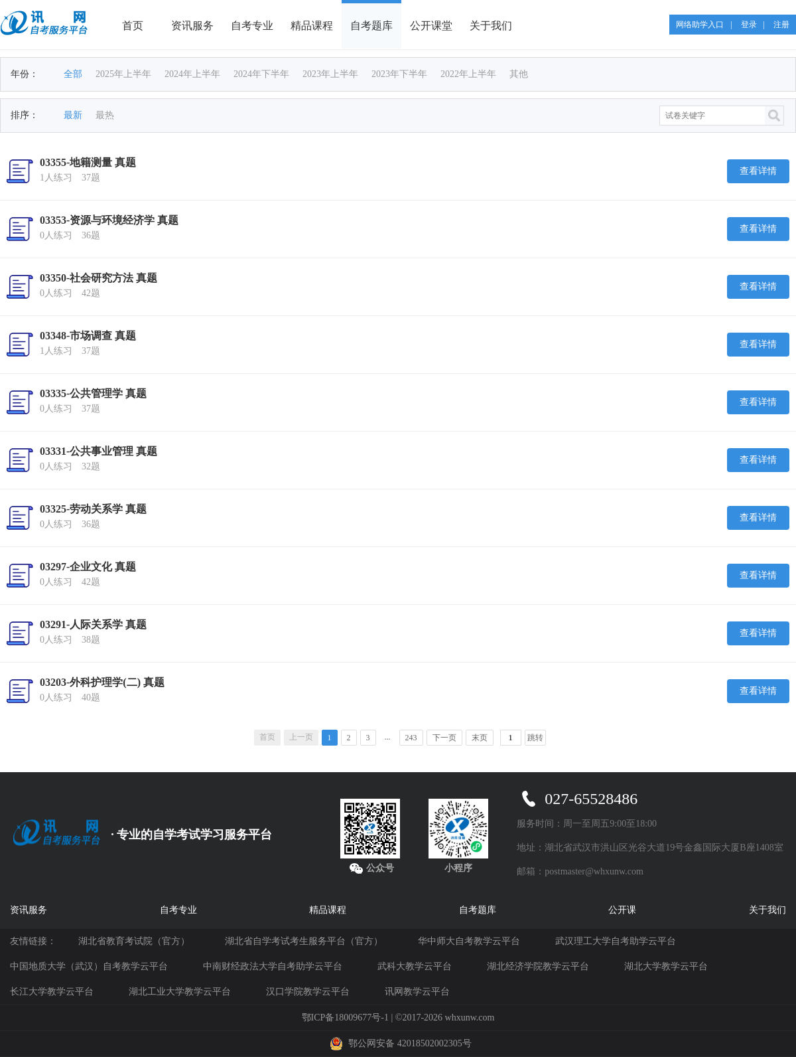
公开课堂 (431, 25)
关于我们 (491, 25)
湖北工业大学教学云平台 (180, 992)
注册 (781, 24)
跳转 (535, 737)
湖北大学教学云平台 (666, 966)
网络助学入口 (700, 24)
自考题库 (371, 25)
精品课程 (312, 25)
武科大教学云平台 (414, 966)
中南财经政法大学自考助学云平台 (272, 966)
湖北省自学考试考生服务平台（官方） (304, 941)
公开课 (622, 910)
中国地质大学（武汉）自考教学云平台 (89, 966)
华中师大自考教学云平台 (469, 941)
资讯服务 (192, 25)
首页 (132, 25)
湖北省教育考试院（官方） (134, 941)
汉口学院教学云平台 (308, 992)
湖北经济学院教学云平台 (538, 966)
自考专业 (252, 25)
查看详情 (758, 171)
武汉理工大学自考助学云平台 (615, 941)
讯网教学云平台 (417, 992)
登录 (749, 24)
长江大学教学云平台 (52, 992)
